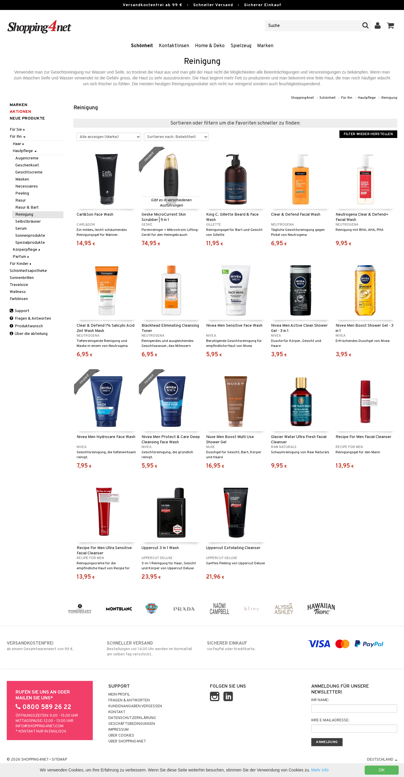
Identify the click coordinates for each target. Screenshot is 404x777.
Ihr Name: (320, 700)
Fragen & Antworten (30, 318)
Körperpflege (27, 249)
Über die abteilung (29, 333)
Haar (19, 144)
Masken (22, 179)
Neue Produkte (27, 118)
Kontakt (116, 712)
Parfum (21, 256)
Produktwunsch (26, 326)
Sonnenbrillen (22, 277)
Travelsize (19, 284)
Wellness (18, 291)
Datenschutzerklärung (132, 718)
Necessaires (26, 186)
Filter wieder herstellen (368, 134)
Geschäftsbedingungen (131, 724)
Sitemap (59, 759)
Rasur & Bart (27, 207)
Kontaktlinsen (174, 46)
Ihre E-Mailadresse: (330, 720)
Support (19, 311)
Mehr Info (320, 770)
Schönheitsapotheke (28, 270)
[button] (391, 25)
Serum (21, 228)
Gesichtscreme (29, 172)
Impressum (118, 729)
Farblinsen (19, 299)
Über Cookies (121, 735)
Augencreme (26, 158)
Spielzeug (240, 46)
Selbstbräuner (28, 221)
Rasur (20, 200)
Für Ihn (346, 98)
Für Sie (18, 129)
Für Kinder (21, 263)
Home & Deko (210, 46)
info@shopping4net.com (39, 726)
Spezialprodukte (30, 242)
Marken (265, 46)
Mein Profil (119, 694)
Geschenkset (27, 165)
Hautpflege (367, 98)
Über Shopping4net (127, 741)
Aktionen (20, 111)
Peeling (22, 193)
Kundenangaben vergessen (135, 706)
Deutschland (382, 759)
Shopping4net (302, 98)
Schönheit (142, 46)
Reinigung (389, 98)
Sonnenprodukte (30, 235)
